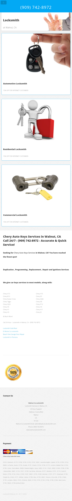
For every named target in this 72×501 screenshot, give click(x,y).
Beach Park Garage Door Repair (13, 334)
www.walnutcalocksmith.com (36, 430)
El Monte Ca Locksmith (10, 331)
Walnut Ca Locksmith (23, 424)
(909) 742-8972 (36, 7)
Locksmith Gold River (10, 328)
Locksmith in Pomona (10, 337)
